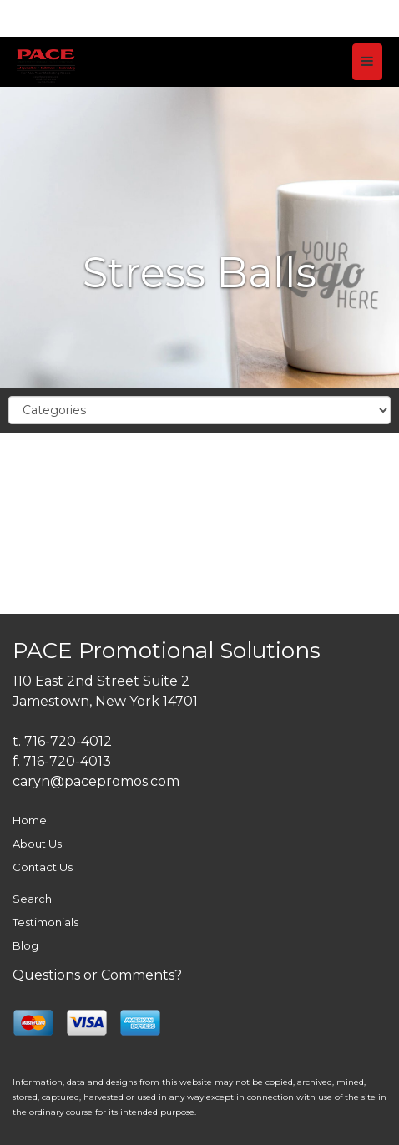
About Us (37, 843)
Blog (25, 945)
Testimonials (45, 922)
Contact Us (43, 867)
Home (30, 820)
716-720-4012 (68, 741)
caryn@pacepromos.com (96, 781)
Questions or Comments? (97, 975)
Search (32, 898)
